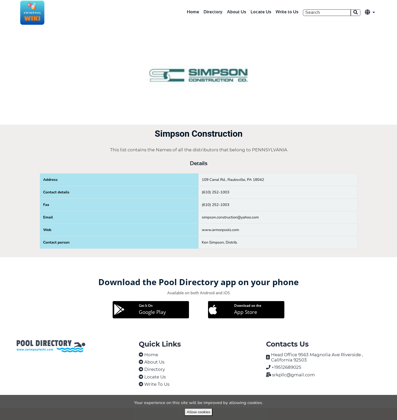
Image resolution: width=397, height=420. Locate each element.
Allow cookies (198, 412)
